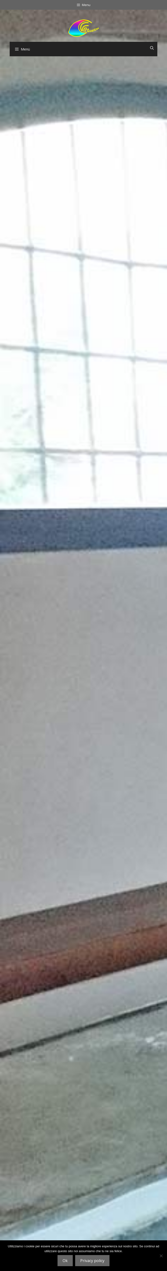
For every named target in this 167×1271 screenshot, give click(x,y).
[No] (161, 1255)
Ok (65, 1260)
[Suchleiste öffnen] (151, 48)
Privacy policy (92, 1260)
